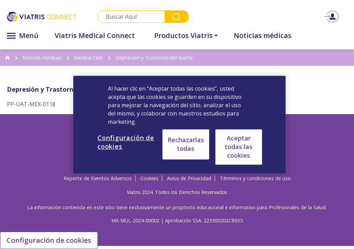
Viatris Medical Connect (95, 35)
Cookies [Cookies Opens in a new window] (149, 178)
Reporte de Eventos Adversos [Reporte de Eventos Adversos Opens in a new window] (98, 178)
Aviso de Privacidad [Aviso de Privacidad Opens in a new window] (189, 178)
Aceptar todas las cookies (238, 146)
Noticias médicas (262, 35)
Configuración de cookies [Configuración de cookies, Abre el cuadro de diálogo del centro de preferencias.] (125, 141)
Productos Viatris (183, 35)
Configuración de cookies (49, 240)
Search (177, 16)
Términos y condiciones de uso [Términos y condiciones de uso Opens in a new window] (255, 178)
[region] (179, 124)
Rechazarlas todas (186, 144)
